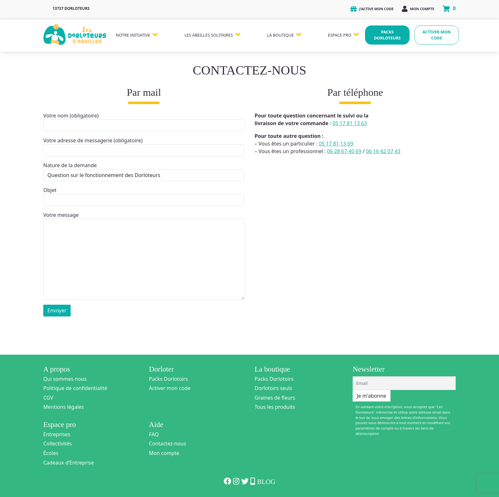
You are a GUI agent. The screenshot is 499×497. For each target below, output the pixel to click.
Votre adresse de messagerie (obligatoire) (143, 146)
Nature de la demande (143, 171)
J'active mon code (372, 8)
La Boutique (280, 35)
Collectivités (57, 443)
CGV (48, 397)
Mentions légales (63, 406)
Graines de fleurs (275, 397)
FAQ (153, 434)
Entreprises (56, 434)
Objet (143, 196)
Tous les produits (275, 406)
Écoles (50, 453)
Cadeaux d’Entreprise (68, 462)
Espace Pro (339, 35)
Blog (266, 482)
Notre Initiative (133, 35)
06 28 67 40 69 (344, 151)
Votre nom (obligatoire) (143, 121)
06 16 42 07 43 (383, 151)
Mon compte (418, 8)
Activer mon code (437, 35)
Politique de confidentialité (75, 388)
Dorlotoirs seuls (273, 388)
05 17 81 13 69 (336, 143)
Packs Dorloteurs (387, 35)
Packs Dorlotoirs (168, 378)
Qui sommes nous (65, 378)
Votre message (143, 255)
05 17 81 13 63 (350, 123)
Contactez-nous (167, 443)
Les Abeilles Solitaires (209, 35)
